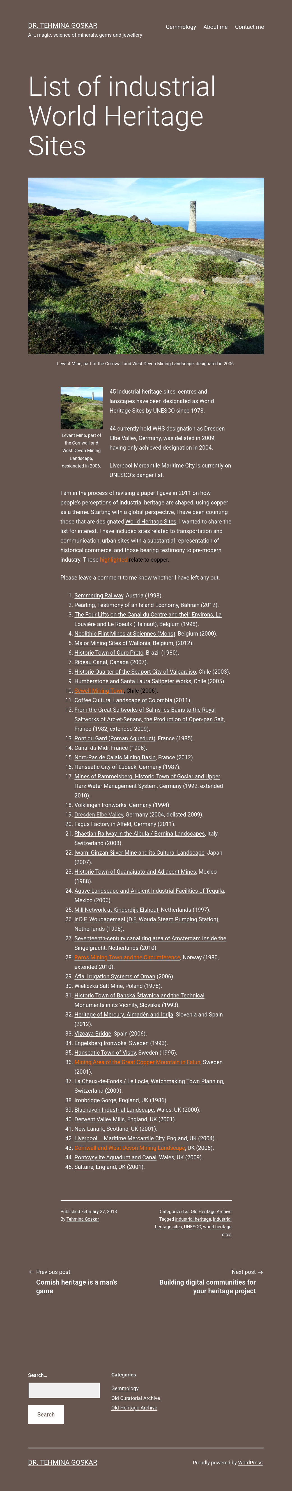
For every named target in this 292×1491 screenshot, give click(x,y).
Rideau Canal (91, 662)
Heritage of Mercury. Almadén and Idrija (124, 1014)
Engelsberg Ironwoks (101, 1043)
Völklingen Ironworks (101, 805)
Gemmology (181, 27)
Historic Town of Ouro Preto (109, 652)
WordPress (250, 1463)
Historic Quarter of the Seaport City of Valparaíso (135, 671)
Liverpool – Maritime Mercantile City (120, 1138)
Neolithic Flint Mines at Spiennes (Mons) (125, 633)
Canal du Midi (92, 748)
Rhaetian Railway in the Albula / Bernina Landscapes (140, 833)
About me (215, 27)
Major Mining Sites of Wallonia (112, 643)
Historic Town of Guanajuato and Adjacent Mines (135, 871)
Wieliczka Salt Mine (99, 986)
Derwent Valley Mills (100, 1119)
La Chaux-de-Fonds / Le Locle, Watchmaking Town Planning (149, 1081)
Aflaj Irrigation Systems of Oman (115, 976)
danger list (149, 475)
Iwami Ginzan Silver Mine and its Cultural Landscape (139, 852)
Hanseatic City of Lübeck (106, 767)
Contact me (249, 27)
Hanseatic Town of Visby (105, 1052)
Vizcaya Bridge (93, 1033)
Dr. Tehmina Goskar (62, 25)
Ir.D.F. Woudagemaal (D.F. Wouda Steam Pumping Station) (147, 919)
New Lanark (89, 1128)
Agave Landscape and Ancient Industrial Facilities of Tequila (149, 890)
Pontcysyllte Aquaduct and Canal (116, 1157)
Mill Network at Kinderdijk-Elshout (116, 909)
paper (148, 493)
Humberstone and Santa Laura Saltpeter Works (133, 681)
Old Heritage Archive (211, 1211)
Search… (37, 1375)
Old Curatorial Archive (135, 1398)
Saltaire (84, 1167)
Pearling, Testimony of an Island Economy (126, 605)
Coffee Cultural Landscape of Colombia (124, 700)
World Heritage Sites (150, 521)
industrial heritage (193, 1219)
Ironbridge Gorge (95, 1100)
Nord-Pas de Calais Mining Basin (115, 757)
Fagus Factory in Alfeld (103, 824)
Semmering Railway (99, 595)
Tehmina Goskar (82, 1219)
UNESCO (192, 1226)
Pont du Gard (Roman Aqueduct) (115, 738)
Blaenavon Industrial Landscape (114, 1109)
